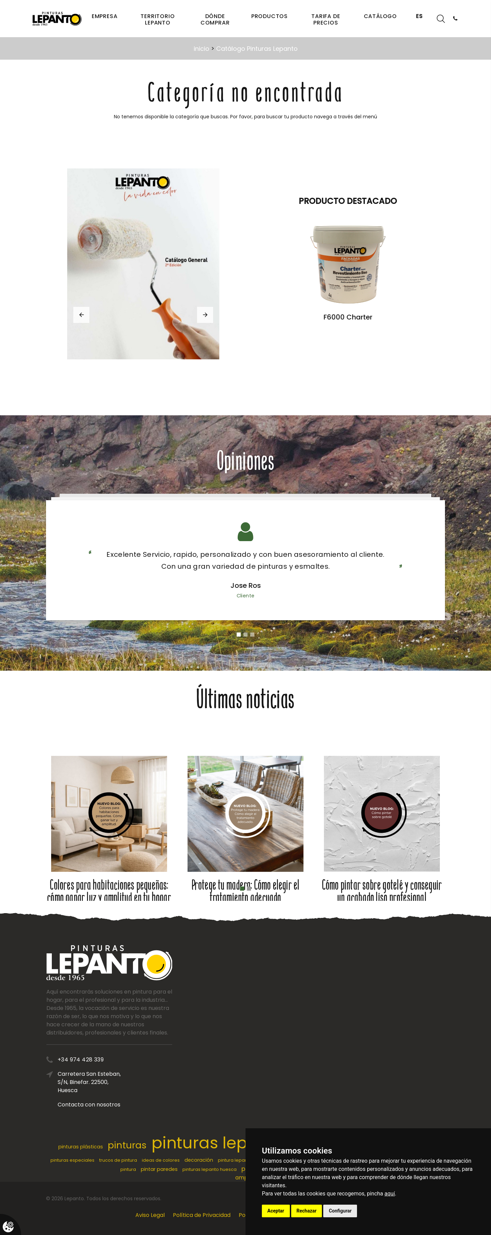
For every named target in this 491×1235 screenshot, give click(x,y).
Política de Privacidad (201, 1215)
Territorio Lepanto (157, 19)
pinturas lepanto (217, 1143)
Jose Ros (245, 585)
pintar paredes (159, 1169)
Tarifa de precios (325, 19)
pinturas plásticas (80, 1146)
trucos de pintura (118, 1160)
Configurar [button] (340, 1211)
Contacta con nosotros (137, 1104)
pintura (128, 1169)
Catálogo (380, 16)
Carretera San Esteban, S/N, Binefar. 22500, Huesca (137, 1082)
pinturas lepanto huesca (209, 1169)
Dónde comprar (215, 19)
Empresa (105, 16)
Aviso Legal (150, 1215)
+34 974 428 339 (129, 1059)
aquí (390, 1193)
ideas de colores (161, 1160)
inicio (201, 48)
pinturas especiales (72, 1160)
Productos (269, 16)
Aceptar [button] (275, 1211)
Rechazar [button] (307, 1211)
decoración (198, 1160)
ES (419, 16)
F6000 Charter (348, 317)
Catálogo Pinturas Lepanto (257, 48)
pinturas (127, 1145)
